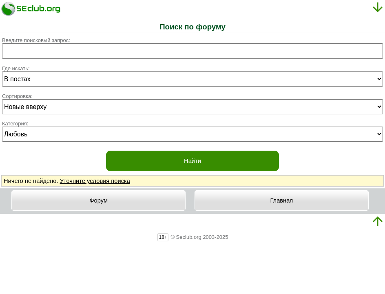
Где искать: (16, 68)
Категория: (15, 123)
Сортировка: (17, 96)
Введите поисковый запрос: (36, 40)
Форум (98, 200)
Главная (281, 200)
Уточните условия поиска (95, 181)
